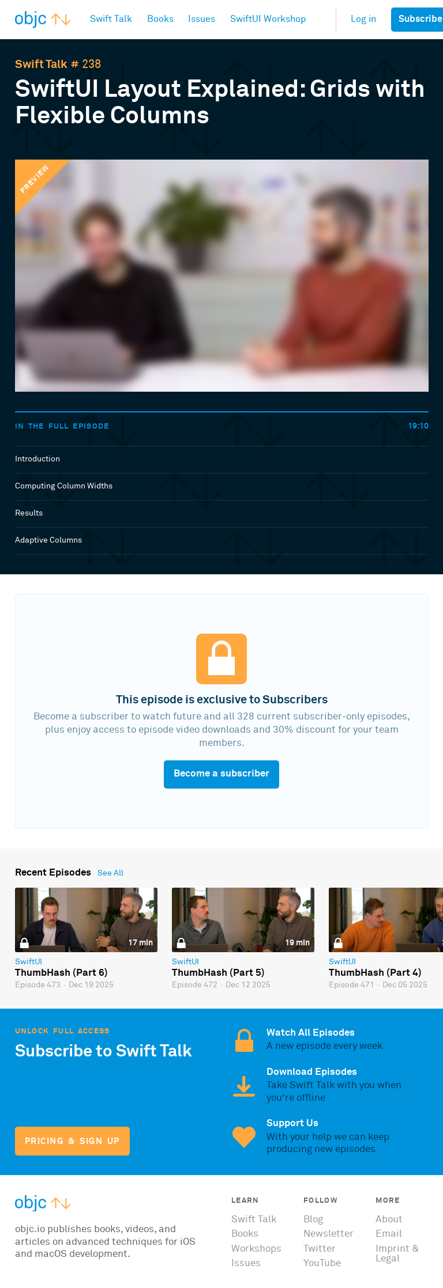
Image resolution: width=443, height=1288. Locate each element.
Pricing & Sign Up (72, 1141)
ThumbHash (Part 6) (61, 973)
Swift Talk (41, 64)
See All (110, 873)
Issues (246, 1263)
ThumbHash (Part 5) (218, 973)
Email (389, 1234)
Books (244, 1234)
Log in (363, 19)
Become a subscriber (221, 774)
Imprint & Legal (397, 1254)
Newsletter (328, 1234)
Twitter (319, 1249)
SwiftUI (28, 962)
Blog (313, 1220)
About (389, 1220)
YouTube (322, 1263)
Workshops (256, 1249)
